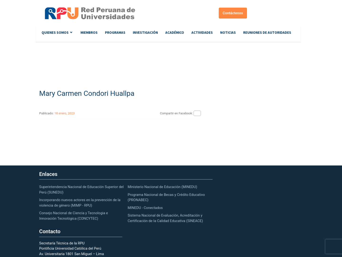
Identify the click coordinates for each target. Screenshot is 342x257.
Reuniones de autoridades (267, 32)
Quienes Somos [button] (55, 32)
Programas (115, 32)
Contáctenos (233, 13)
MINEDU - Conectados (145, 208)
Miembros (89, 32)
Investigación (145, 32)
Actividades (202, 32)
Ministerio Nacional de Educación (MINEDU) (162, 187)
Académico (174, 32)
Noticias (228, 32)
